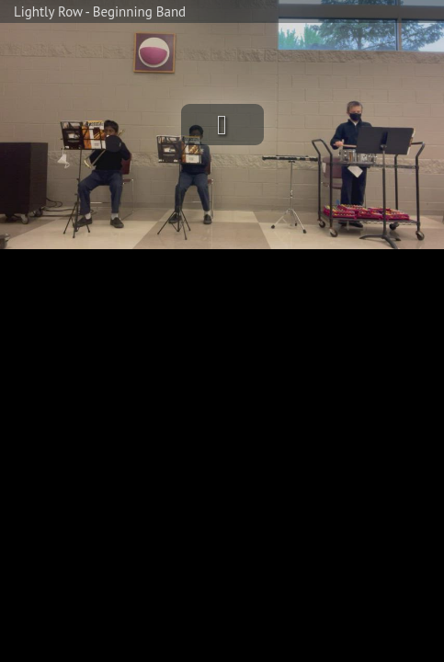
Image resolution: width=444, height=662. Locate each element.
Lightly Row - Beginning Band (100, 11)
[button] (222, 124)
